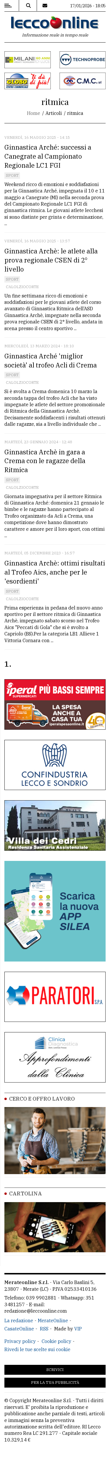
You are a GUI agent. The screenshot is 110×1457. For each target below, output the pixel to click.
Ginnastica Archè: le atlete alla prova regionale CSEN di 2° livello (51, 260)
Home (33, 113)
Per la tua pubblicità (55, 1382)
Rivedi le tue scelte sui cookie (37, 1349)
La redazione (18, 1320)
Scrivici (55, 1369)
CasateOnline (19, 1329)
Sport (12, 175)
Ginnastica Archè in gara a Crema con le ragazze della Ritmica (44, 461)
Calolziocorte (22, 286)
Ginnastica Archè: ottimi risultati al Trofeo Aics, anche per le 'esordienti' (54, 572)
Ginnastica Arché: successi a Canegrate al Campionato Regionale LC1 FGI (47, 156)
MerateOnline (53, 1320)
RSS (44, 1329)
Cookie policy (56, 1341)
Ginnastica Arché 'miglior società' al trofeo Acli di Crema (50, 360)
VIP (78, 1329)
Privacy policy (20, 1341)
